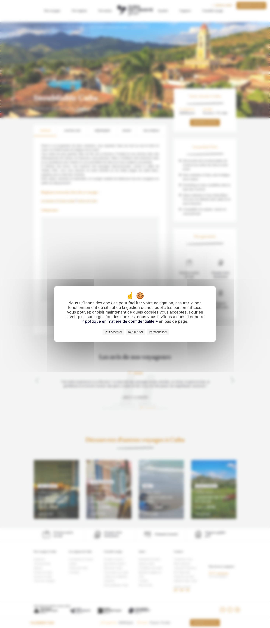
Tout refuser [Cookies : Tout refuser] (135, 332)
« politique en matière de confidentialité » (120, 321)
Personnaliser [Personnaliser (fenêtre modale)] (158, 332)
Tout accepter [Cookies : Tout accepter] (113, 332)
